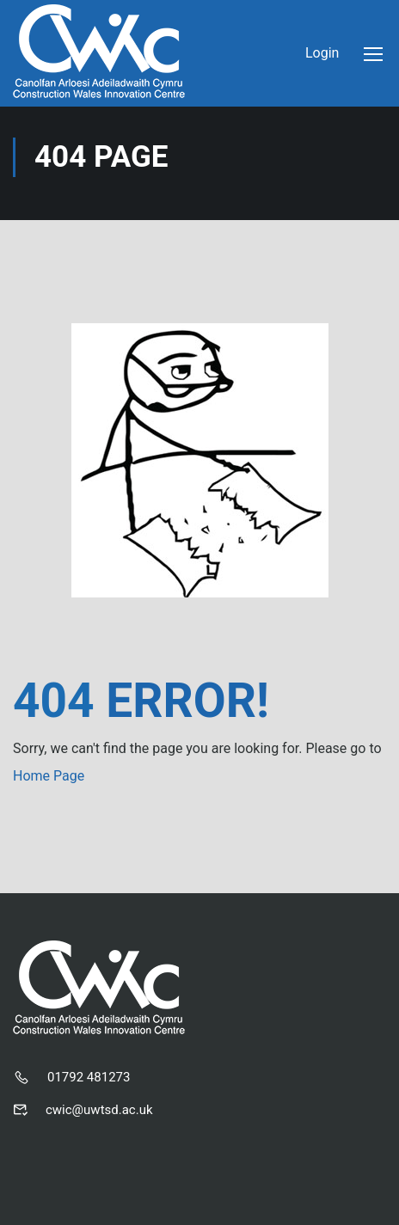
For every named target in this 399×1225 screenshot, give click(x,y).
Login (322, 53)
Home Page (48, 776)
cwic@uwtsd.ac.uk (99, 1110)
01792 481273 (88, 1077)
